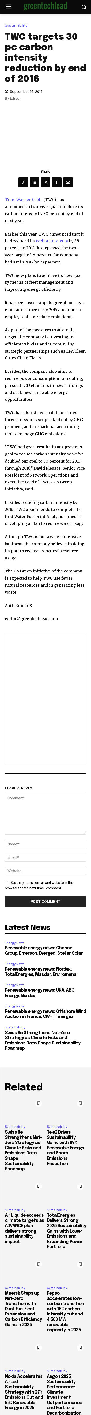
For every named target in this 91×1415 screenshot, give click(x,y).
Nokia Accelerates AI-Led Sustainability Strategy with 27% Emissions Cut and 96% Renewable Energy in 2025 (24, 1392)
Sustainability (17, 25)
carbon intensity (52, 240)
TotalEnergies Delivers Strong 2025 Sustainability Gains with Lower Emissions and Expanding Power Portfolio (66, 1231)
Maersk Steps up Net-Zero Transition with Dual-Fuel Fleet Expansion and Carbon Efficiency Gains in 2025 (23, 1309)
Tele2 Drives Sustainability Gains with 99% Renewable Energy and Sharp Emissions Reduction (65, 1148)
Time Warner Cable (23, 199)
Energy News (14, 943)
